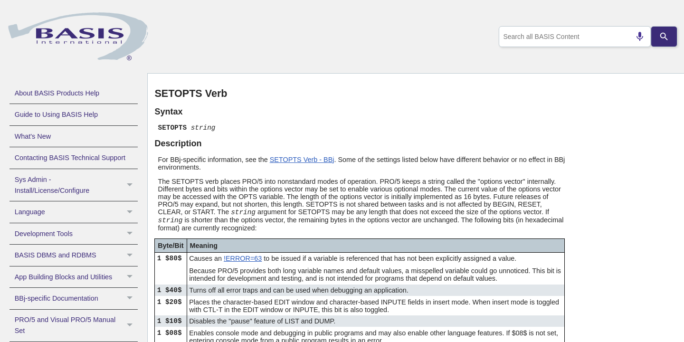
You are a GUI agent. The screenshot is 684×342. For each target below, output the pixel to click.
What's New (33, 136)
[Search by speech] (636, 36)
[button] (131, 185)
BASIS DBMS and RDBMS (76, 255)
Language (76, 211)
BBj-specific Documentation (76, 298)
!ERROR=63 (243, 258)
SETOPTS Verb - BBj (302, 159)
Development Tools (76, 233)
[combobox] (573, 36)
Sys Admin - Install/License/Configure (76, 185)
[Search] (664, 36)
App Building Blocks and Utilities (76, 276)
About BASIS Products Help (57, 93)
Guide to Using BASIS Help (56, 114)
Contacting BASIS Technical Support (70, 158)
